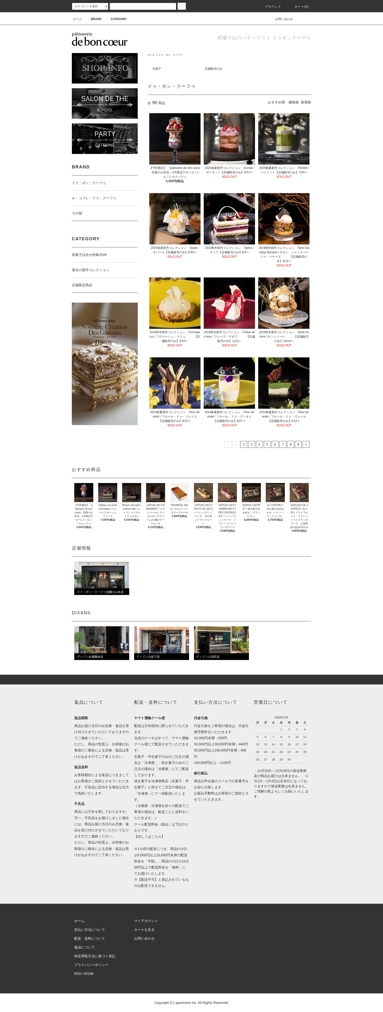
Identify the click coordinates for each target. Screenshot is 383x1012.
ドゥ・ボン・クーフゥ (170, 55)
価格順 (293, 102)
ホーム (77, 19)
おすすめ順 (276, 102)
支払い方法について (89, 930)
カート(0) (299, 6)
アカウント (270, 6)
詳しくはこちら (149, 836)
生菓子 (156, 68)
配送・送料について (89, 938)
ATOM (89, 974)
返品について (84, 947)
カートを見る (144, 930)
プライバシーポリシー (91, 965)
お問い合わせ (281, 19)
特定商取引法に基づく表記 (94, 956)
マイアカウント (146, 921)
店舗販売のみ (213, 68)
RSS (77, 974)
